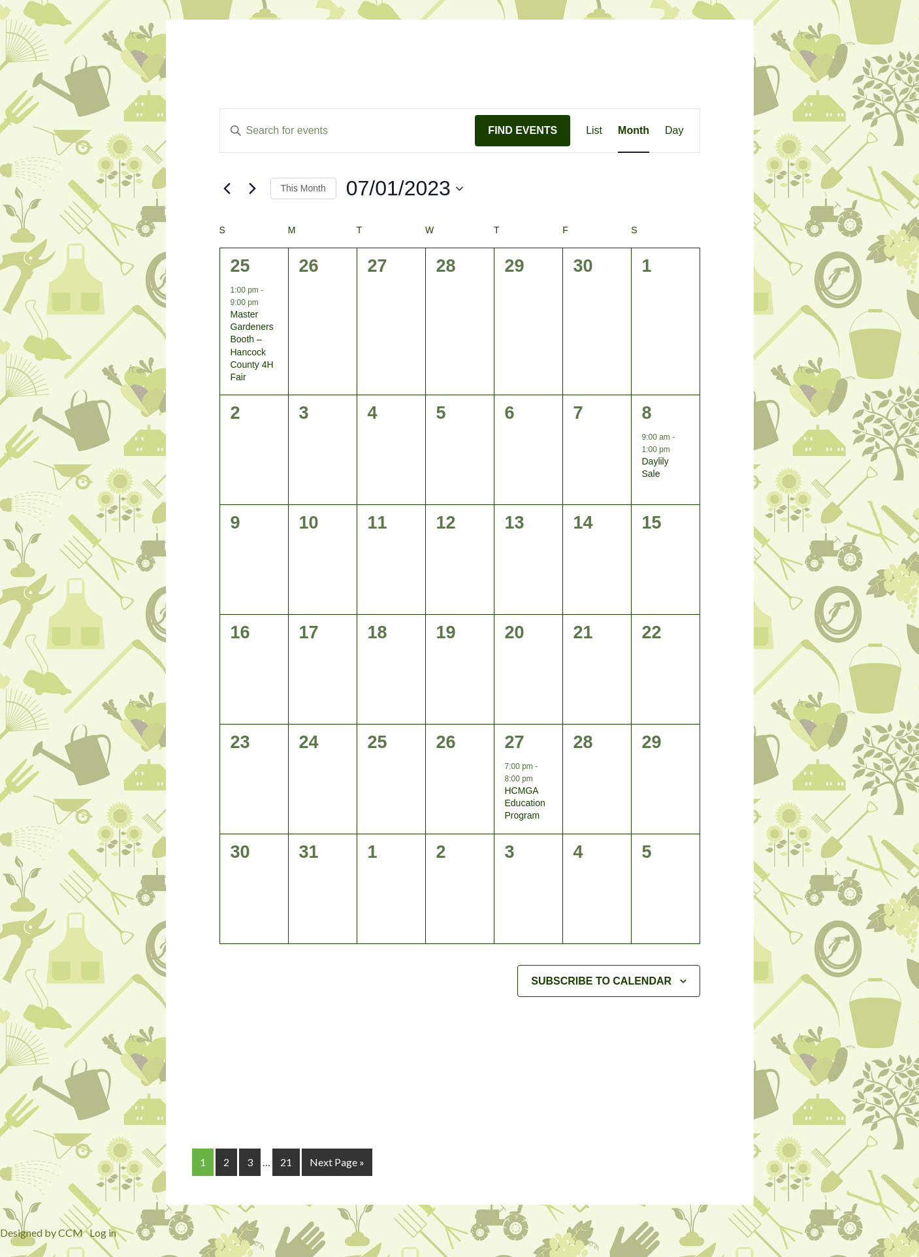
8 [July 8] (647, 413)
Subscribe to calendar (601, 981)
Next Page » (337, 1162)
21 (286, 1162)
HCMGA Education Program (525, 803)
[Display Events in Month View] (633, 130)
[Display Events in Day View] (674, 130)
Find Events (522, 130)
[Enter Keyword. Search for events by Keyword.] (348, 130)
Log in (102, 1232)
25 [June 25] (240, 266)
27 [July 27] (514, 742)
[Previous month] (227, 189)
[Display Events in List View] (594, 130)
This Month (303, 188)
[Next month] (253, 189)
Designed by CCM (41, 1232)
